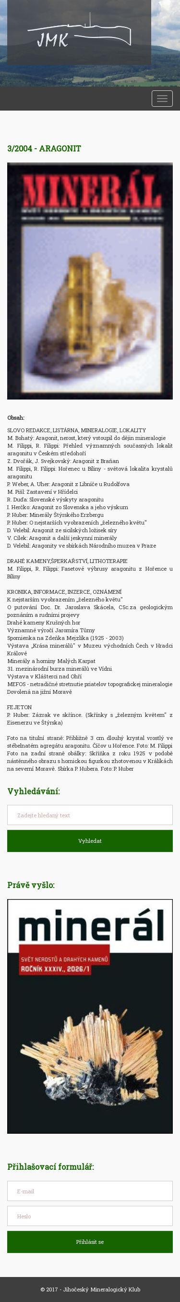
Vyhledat (90, 840)
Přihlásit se (90, 1241)
